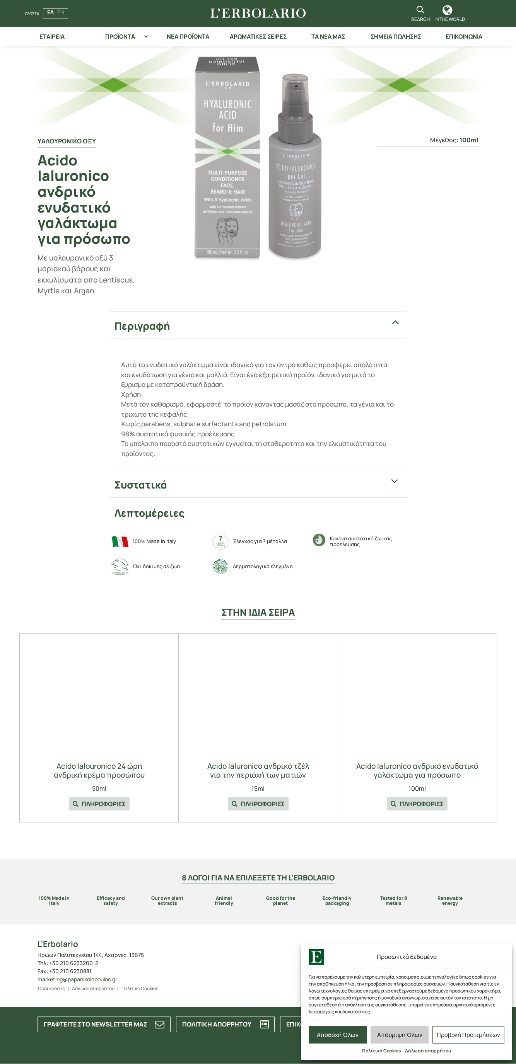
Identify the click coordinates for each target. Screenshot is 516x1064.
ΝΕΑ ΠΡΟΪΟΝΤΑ (188, 36)
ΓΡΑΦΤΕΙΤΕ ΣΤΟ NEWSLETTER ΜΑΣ (95, 1024)
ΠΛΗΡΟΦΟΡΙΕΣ (99, 804)
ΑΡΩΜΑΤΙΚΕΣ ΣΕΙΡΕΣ (258, 36)
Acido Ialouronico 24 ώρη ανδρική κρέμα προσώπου (99, 771)
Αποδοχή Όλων (338, 1035)
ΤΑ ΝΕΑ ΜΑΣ (328, 36)
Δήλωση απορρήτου (428, 1050)
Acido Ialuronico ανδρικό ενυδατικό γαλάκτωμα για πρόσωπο (417, 771)
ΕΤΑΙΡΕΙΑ (52, 36)
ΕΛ (50, 12)
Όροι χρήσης (51, 988)
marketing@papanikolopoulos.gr (77, 979)
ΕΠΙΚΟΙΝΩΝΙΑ (464, 36)
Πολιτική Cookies (381, 1050)
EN (60, 12)
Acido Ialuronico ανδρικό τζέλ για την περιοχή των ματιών (258, 771)
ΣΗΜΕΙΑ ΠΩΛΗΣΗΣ (396, 36)
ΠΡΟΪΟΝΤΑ (120, 36)
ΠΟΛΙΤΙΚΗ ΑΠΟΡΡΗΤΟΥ (216, 1024)
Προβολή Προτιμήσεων (468, 1035)
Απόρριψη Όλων (399, 1035)
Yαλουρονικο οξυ (67, 141)
